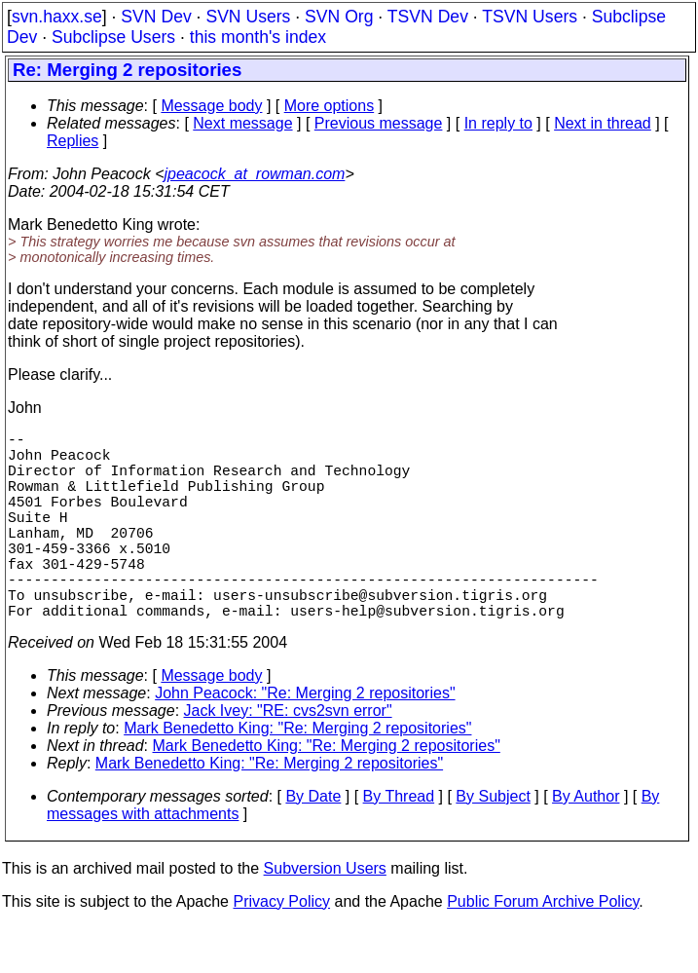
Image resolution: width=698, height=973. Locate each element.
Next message (242, 123)
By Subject (493, 843)
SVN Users (247, 16)
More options (329, 105)
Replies (72, 140)
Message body (211, 105)
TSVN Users (529, 16)
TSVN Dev (427, 16)
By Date (313, 843)
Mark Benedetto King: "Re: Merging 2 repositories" (297, 775)
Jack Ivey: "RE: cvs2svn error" (288, 757)
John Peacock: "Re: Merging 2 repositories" (305, 739)
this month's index (258, 37)
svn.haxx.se (57, 16)
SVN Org (339, 16)
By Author (585, 843)
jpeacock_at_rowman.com (255, 174)
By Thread (399, 843)
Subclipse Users (113, 37)
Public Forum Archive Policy (543, 948)
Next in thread (602, 123)
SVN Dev (156, 16)
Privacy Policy (281, 948)
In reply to (498, 123)
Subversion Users (325, 915)
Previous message (378, 123)
